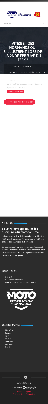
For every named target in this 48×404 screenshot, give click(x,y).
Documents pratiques (14, 280)
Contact (8, 277)
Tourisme (9, 342)
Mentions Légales (24, 391)
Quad (7, 347)
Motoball (9, 344)
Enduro (8, 333)
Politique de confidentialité (24, 394)
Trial (7, 336)
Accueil (14, 66)
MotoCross (9, 330)
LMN (14, 80)
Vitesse (22, 88)
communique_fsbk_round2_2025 (19, 102)
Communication (26, 84)
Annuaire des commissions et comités (20, 283)
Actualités (25, 66)
